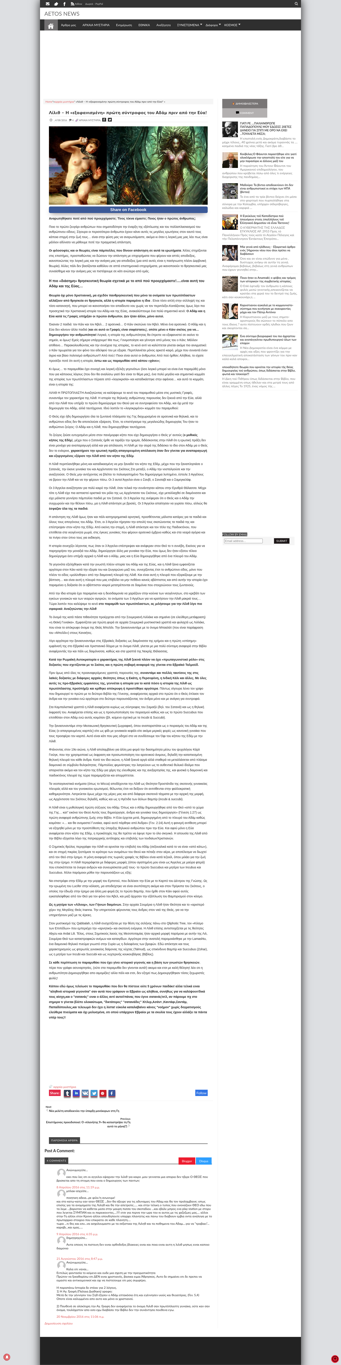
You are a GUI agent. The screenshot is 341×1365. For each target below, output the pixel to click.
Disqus (203, 1154)
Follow (201, 1098)
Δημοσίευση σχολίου (59, 1316)
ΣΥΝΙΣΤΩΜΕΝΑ (188, 25)
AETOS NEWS (62, 13)
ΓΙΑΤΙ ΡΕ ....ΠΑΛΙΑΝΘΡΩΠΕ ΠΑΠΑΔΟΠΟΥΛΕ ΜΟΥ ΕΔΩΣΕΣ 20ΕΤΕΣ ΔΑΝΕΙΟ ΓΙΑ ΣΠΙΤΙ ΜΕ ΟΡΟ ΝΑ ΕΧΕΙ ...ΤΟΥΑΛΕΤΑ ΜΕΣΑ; (266, 119)
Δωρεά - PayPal (94, 3)
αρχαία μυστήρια (64, 1092)
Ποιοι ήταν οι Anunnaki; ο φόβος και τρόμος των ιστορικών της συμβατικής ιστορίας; (268, 270)
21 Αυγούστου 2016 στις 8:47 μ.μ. (80, 1252)
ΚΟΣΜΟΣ (231, 25)
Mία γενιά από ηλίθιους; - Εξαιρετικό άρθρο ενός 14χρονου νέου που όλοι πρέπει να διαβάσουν (267, 241)
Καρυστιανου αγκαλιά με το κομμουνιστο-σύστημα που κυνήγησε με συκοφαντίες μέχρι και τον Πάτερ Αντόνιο (266, 299)
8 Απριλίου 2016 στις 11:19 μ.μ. (78, 1180)
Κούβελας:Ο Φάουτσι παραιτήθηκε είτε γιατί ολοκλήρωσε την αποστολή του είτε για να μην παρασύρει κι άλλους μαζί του (268, 148)
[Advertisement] (170, 64)
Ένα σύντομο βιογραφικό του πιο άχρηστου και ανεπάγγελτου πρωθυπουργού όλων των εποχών (268, 330)
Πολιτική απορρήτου (126, 1361)
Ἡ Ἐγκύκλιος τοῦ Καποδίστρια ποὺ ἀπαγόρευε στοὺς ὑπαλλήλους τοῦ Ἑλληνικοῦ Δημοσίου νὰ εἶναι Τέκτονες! (264, 210)
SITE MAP (106, 1361)
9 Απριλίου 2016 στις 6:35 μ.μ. (77, 1227)
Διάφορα (212, 25)
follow (76, 4)
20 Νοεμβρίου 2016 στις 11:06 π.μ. (80, 1310)
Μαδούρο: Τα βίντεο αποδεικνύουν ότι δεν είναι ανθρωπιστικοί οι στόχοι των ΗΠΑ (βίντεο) (266, 179)
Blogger (187, 1154)
